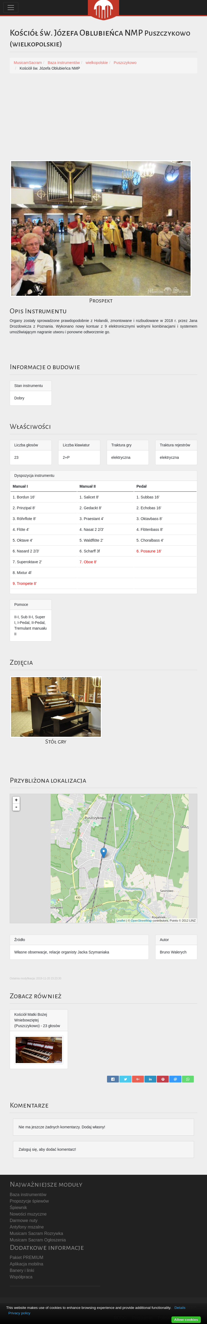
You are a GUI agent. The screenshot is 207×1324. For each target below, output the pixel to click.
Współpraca (21, 1277)
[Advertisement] (103, 119)
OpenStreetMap (141, 920)
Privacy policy (19, 1313)
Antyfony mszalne (27, 1227)
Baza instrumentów (28, 1194)
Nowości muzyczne (28, 1214)
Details (179, 1308)
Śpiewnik (18, 1207)
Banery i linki (22, 1270)
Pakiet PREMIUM (26, 1257)
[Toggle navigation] (10, 7)
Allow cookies (186, 1320)
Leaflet (120, 920)
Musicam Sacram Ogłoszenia (38, 1240)
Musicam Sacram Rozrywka (36, 1233)
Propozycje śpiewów (29, 1201)
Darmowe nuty (23, 1220)
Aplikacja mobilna (26, 1264)
